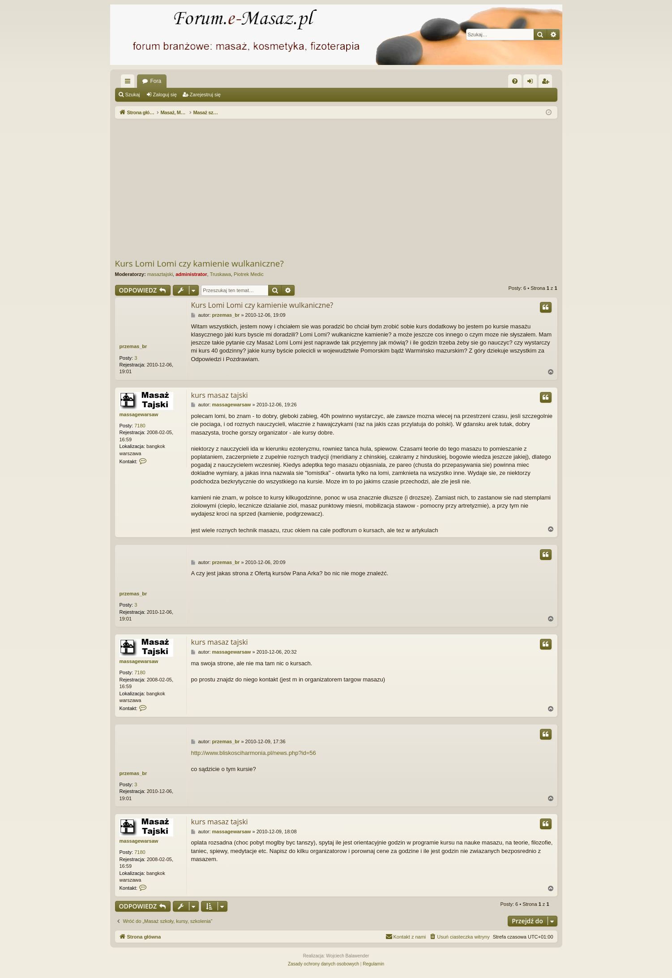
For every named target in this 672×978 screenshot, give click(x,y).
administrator (191, 274)
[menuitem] (515, 81)
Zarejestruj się (205, 94)
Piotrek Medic (249, 274)
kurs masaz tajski (219, 395)
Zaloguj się (165, 94)
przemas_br (133, 346)
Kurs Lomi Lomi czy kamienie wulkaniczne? (199, 263)
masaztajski (160, 274)
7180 (139, 425)
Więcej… (129, 83)
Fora (156, 81)
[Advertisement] (336, 188)
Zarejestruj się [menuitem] (547, 83)
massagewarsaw (139, 414)
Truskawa (220, 274)
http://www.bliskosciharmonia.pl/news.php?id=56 (253, 753)
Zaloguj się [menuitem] (531, 83)
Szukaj (132, 94)
